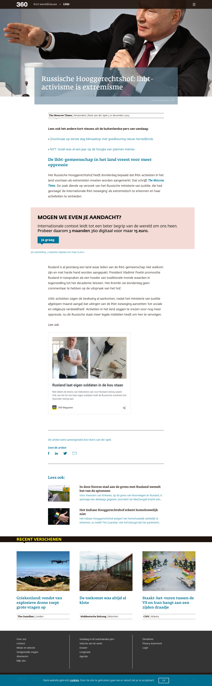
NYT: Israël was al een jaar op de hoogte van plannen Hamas (92, 149)
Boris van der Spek (98, 115)
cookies (74, 680)
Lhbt (66, 4)
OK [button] (163, 681)
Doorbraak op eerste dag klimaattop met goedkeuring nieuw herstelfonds (101, 139)
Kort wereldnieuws (45, 4)
